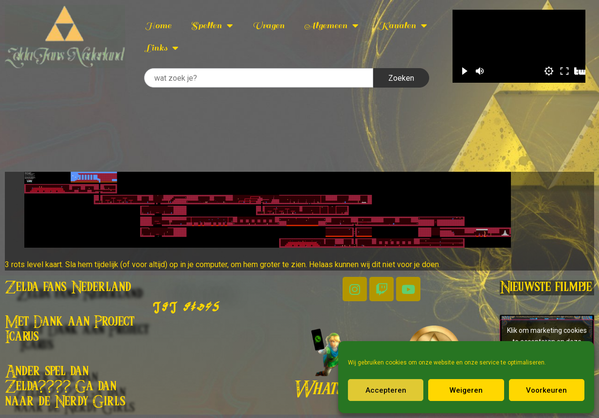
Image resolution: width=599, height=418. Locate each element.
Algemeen (331, 26)
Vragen (269, 25)
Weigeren (466, 390)
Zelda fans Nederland (68, 287)
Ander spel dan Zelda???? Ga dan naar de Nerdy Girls (65, 386)
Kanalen (402, 26)
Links (162, 48)
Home (158, 25)
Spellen (212, 26)
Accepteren (385, 390)
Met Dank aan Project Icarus (70, 329)
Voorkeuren (546, 390)
